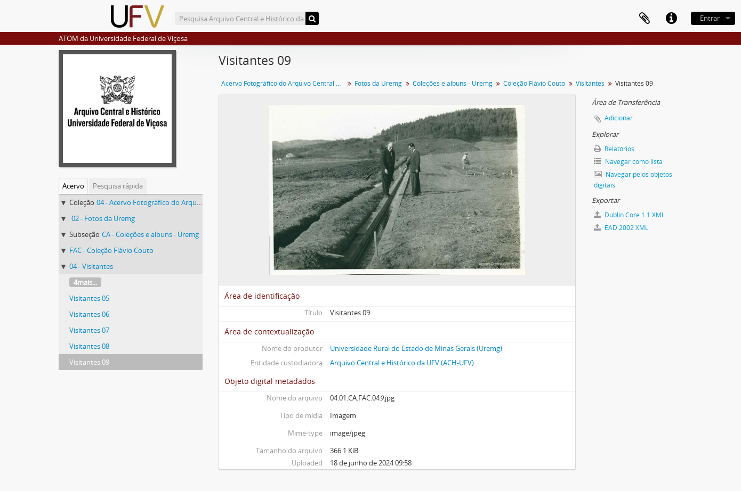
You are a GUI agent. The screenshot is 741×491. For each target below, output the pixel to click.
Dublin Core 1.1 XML (629, 214)
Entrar (710, 18)
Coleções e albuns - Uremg (453, 83)
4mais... (85, 282)
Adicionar (619, 117)
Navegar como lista (628, 161)
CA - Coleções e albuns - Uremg (150, 234)
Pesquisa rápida (118, 186)
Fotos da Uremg (378, 83)
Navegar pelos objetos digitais (633, 180)
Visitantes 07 (89, 330)
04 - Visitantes (91, 266)
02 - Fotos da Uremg (103, 218)
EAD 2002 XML (621, 227)
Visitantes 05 (89, 298)
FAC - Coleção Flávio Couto (111, 250)
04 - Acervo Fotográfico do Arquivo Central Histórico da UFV (190, 202)
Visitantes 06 (89, 314)
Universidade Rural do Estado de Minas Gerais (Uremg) (416, 348)
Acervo (73, 186)
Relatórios (614, 148)
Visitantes (590, 83)
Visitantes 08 (89, 346)
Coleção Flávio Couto (534, 83)
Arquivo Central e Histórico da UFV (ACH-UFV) (402, 362)
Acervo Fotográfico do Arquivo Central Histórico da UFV (284, 83)
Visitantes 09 (89, 362)
